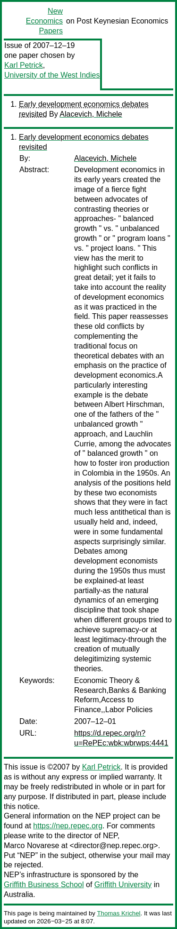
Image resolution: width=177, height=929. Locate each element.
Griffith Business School (44, 885)
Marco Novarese (31, 846)
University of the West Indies (52, 75)
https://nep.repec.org (67, 826)
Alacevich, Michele (90, 114)
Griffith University (123, 885)
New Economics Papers (44, 21)
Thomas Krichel (118, 913)
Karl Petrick (23, 65)
